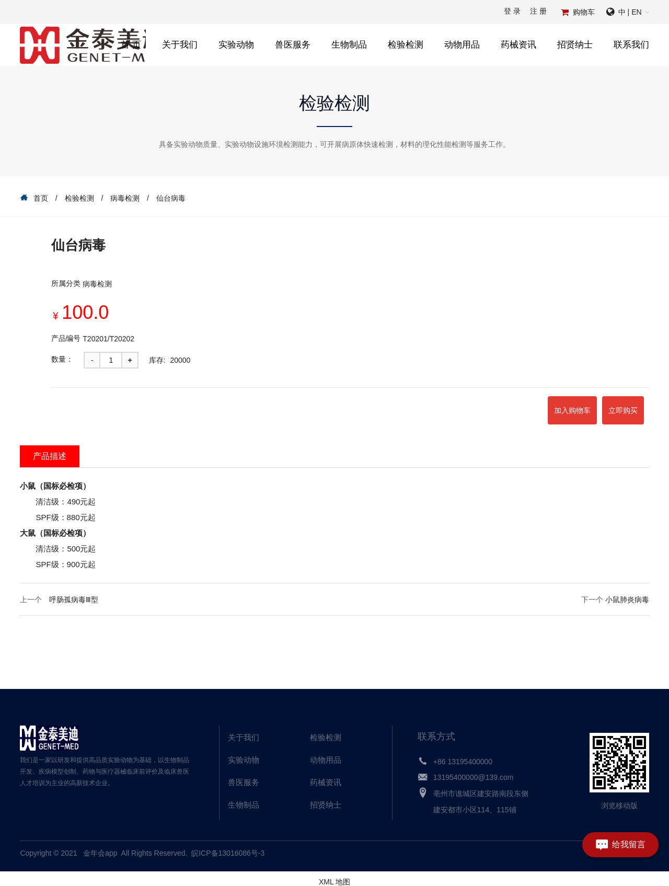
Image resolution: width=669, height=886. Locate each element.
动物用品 (462, 45)
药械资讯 (518, 45)
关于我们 (180, 45)
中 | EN (630, 12)
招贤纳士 (575, 45)
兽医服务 (292, 45)
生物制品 (349, 45)
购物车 (584, 12)
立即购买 (611, 407)
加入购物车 (536, 407)
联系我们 (631, 45)
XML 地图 (334, 875)
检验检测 (405, 45)
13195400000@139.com (473, 771)
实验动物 (236, 45)
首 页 (131, 45)
